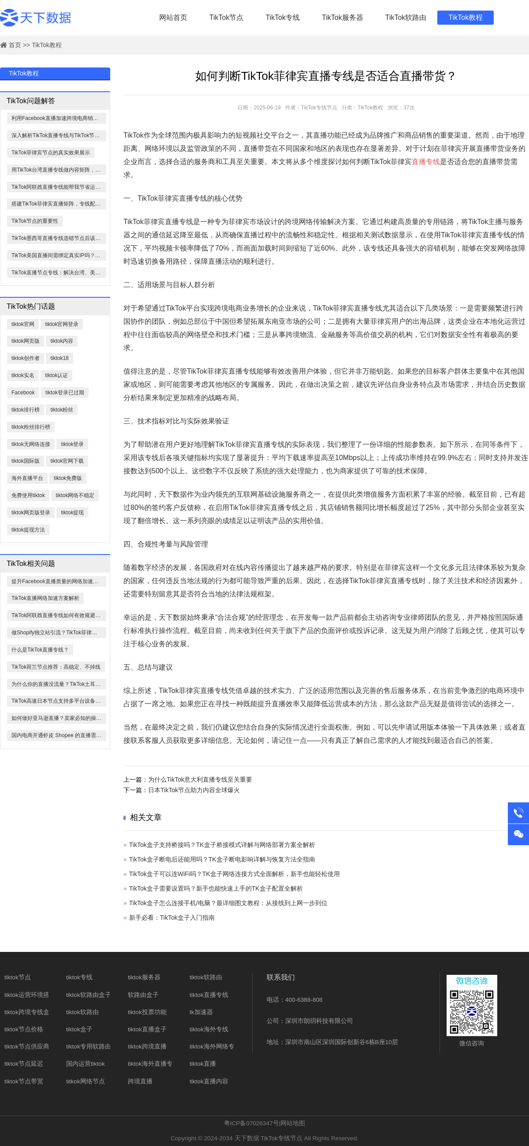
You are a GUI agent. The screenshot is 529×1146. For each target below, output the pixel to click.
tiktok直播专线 (209, 995)
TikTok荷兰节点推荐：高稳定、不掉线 (56, 667)
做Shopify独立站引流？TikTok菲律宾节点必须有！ (58, 632)
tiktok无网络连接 (30, 444)
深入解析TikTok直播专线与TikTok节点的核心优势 (58, 135)
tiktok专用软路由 (88, 1046)
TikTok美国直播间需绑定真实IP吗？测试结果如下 (58, 255)
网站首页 (173, 17)
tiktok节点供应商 (26, 1046)
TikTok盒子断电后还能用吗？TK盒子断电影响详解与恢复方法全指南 (222, 859)
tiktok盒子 (79, 1029)
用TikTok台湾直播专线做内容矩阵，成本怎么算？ (58, 170)
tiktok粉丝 (61, 410)
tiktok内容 (61, 341)
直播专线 (426, 161)
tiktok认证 (56, 375)
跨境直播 (140, 1081)
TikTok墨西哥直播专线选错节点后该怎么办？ (58, 238)
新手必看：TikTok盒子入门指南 (172, 917)
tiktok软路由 (82, 1012)
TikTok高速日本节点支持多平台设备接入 (58, 701)
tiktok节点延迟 (23, 1063)
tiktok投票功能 (147, 1012)
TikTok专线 (282, 17)
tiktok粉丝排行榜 (30, 427)
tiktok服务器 (144, 977)
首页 (15, 45)
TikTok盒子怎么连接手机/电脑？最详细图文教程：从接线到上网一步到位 (228, 902)
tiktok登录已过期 (64, 392)
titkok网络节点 (85, 1081)
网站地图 (292, 1123)
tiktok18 (59, 358)
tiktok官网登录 (61, 324)
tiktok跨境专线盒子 (30, 1012)
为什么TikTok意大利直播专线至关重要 (200, 779)
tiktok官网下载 (67, 461)
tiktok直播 (203, 1063)
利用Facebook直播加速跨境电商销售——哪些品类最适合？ (58, 118)
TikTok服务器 (342, 17)
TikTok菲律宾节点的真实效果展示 (50, 153)
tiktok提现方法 (28, 530)
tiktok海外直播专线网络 (159, 1063)
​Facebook (23, 392)
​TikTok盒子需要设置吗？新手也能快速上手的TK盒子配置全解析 (216, 888)
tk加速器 (201, 1012)
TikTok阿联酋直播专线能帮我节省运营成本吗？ (58, 187)
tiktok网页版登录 (30, 512)
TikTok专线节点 (281, 1138)
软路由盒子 (143, 995)
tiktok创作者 (25, 358)
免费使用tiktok (28, 495)
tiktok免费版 (68, 478)
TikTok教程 (465, 17)
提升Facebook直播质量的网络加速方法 (57, 581)
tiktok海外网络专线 (215, 1046)
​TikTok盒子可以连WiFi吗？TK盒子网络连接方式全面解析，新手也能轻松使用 (234, 873)
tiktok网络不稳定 (75, 495)
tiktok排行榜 (25, 410)
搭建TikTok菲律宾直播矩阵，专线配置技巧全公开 (58, 204)
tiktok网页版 (25, 341)
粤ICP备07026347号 (251, 1123)
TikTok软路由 (406, 17)
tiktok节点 (17, 977)
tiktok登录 (72, 444)
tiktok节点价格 (23, 1029)
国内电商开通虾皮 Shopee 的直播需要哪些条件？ (58, 735)
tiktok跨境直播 (147, 1046)
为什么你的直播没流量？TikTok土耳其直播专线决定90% (58, 684)
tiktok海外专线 (209, 1029)
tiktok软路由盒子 (88, 995)
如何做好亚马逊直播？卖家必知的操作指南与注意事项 (58, 718)
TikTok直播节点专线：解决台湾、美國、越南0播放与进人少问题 (58, 273)
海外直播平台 (27, 478)
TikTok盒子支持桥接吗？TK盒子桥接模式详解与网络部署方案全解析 (222, 844)
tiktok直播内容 (209, 1081)
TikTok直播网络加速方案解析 (45, 598)
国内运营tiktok (85, 1063)
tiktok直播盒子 (147, 1029)
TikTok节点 (226, 17)
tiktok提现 (72, 512)
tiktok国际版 (25, 461)
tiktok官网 (22, 324)
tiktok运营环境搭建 (30, 995)
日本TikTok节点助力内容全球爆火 (194, 790)
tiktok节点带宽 (23, 1081)
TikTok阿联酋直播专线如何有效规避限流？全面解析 (58, 615)
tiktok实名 (22, 375)
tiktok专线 (79, 977)
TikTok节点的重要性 (34, 221)
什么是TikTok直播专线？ (40, 650)
